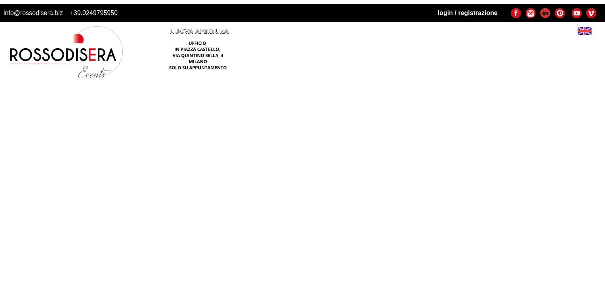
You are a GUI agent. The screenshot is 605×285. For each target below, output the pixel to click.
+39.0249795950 (94, 13)
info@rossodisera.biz (33, 13)
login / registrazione (468, 13)
